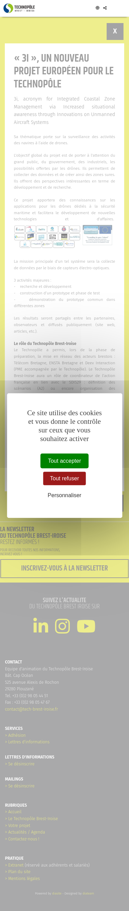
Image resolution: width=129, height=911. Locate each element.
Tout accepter (64, 461)
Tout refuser (64, 478)
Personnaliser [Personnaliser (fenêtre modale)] (65, 496)
